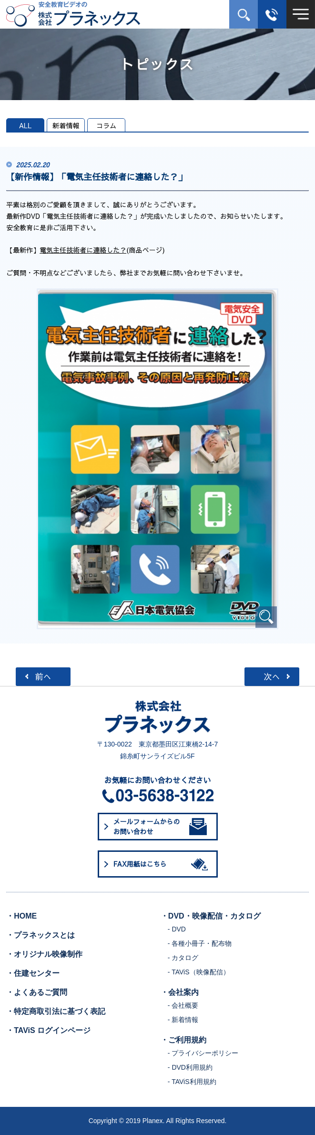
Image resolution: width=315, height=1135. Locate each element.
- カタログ (183, 957)
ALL (25, 125)
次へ (272, 676)
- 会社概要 (183, 1005)
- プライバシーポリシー (203, 1053)
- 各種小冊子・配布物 (200, 943)
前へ (43, 676)
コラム (106, 125)
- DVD (177, 929)
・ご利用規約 (183, 1040)
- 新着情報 (183, 1019)
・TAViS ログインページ (48, 1030)
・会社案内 (180, 992)
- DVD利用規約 (190, 1067)
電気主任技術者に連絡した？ (83, 250)
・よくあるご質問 (36, 992)
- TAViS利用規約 (192, 1081)
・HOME (21, 916)
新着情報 (65, 125)
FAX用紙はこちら (162, 864)
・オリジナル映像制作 (44, 954)
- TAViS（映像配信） (199, 972)
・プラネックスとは (40, 935)
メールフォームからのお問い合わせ (160, 826)
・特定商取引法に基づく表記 (55, 1011)
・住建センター (33, 973)
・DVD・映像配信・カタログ (211, 916)
